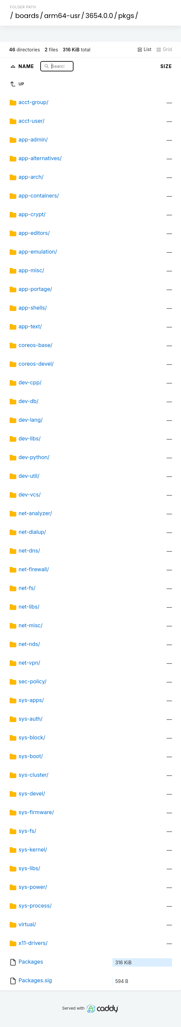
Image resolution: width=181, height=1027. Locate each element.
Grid (164, 49)
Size (166, 66)
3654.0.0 (99, 15)
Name (27, 66)
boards (27, 15)
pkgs (126, 15)
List (144, 49)
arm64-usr (62, 15)
